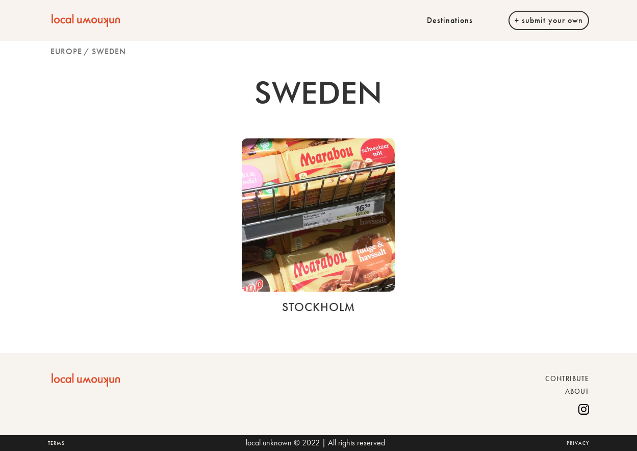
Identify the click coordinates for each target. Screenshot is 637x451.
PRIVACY (578, 443)
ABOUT (577, 391)
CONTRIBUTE (567, 378)
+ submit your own (549, 20)
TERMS (56, 443)
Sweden (109, 51)
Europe (66, 51)
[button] (455, 20)
